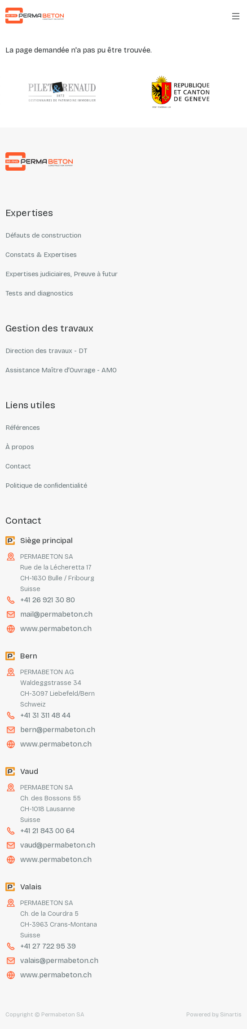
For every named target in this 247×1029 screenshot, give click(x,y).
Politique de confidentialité (46, 485)
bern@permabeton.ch (57, 729)
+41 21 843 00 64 (47, 830)
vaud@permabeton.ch (57, 845)
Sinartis (231, 1014)
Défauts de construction (43, 235)
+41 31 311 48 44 (45, 715)
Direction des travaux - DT (46, 351)
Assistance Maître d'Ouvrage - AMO (61, 370)
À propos (19, 447)
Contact (18, 466)
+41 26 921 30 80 (47, 600)
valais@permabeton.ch (59, 960)
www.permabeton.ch (56, 628)
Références (22, 428)
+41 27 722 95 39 (48, 946)
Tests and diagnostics (39, 293)
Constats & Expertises (41, 255)
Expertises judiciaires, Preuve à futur (61, 274)
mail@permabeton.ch (56, 614)
